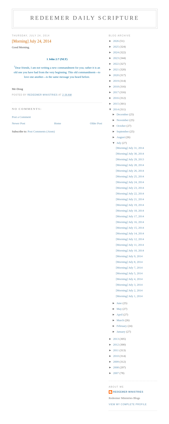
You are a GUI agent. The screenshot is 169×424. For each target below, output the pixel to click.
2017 (116, 92)
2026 (116, 41)
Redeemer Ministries (128, 392)
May (120, 308)
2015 (116, 103)
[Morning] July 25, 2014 (130, 176)
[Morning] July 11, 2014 (130, 244)
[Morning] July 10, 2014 (130, 250)
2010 (116, 356)
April (120, 314)
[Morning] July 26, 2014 (130, 170)
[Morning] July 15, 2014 (130, 227)
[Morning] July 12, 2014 (130, 239)
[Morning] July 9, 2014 (129, 256)
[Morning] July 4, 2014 (129, 279)
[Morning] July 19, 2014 (130, 205)
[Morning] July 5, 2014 (129, 273)
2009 (116, 361)
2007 (116, 373)
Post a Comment (21, 117)
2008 (116, 367)
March (121, 320)
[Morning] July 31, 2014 (130, 148)
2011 (116, 350)
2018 (116, 86)
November (123, 120)
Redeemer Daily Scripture (84, 18)
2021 (116, 69)
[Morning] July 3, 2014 (129, 284)
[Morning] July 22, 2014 (130, 193)
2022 (116, 63)
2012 (116, 344)
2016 (116, 98)
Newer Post (18, 123)
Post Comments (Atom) (41, 131)
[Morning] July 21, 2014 (130, 199)
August (121, 137)
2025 (116, 46)
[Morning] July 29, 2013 (130, 159)
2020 (116, 75)
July (119, 142)
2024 (116, 52)
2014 (116, 109)
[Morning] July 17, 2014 (130, 216)
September (123, 131)
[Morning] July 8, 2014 (129, 262)
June (120, 303)
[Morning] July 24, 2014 (130, 182)
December (123, 114)
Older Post (96, 123)
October (122, 125)
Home (57, 123)
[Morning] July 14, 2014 (130, 233)
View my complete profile (128, 404)
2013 (116, 338)
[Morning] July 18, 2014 (130, 210)
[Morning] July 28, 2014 (130, 165)
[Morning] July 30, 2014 (130, 153)
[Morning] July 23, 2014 (130, 187)
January (121, 331)
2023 (116, 58)
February (122, 326)
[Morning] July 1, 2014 (129, 296)
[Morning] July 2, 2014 (129, 290)
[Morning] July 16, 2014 (130, 222)
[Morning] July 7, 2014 (129, 267)
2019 (116, 80)
